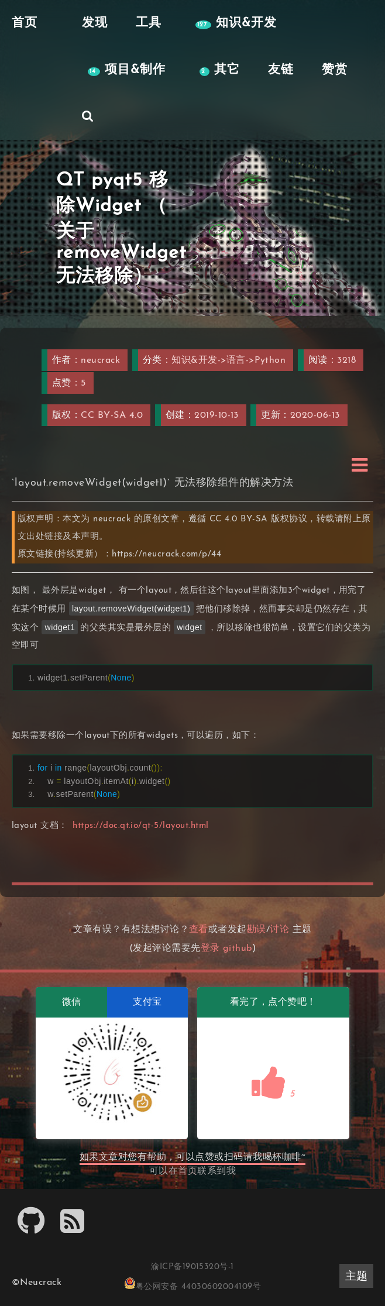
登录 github (226, 948)
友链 (281, 70)
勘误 (256, 929)
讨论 (279, 929)
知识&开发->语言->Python (228, 360)
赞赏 (335, 70)
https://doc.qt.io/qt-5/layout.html (140, 826)
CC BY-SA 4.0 (112, 415)
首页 (187, 1171)
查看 (198, 929)
